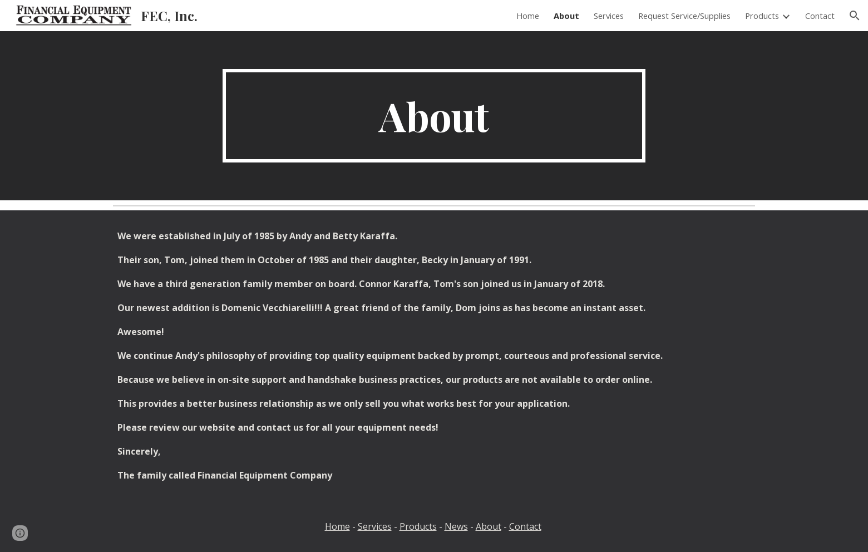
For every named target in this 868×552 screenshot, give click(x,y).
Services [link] (609, 15)
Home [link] (527, 15)
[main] (434, 115)
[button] (854, 15)
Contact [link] (820, 15)
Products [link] (762, 15)
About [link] (566, 15)
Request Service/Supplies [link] (684, 15)
